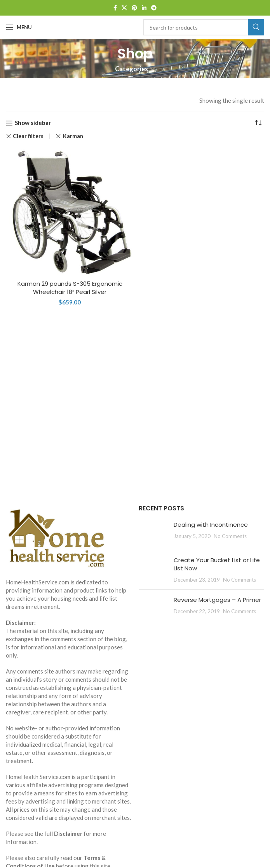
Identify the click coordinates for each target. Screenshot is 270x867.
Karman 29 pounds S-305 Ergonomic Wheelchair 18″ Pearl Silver (69, 288)
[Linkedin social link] (144, 8)
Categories (131, 69)
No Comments (230, 536)
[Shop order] (258, 123)
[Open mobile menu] (19, 27)
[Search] (204, 27)
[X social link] (124, 8)
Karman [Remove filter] (73, 136)
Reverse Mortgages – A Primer (217, 600)
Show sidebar (33, 123)
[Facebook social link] (115, 8)
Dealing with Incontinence (211, 525)
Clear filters (28, 136)
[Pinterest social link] (134, 8)
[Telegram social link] (154, 8)
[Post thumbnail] (153, 532)
